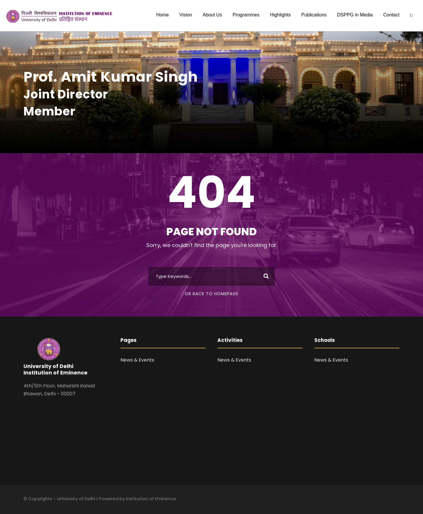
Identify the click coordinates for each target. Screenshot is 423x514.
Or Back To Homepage (212, 294)
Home (162, 14)
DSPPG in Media (355, 14)
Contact (391, 14)
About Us (212, 14)
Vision (185, 14)
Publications (314, 14)
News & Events (137, 360)
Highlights (280, 14)
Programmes (246, 14)
